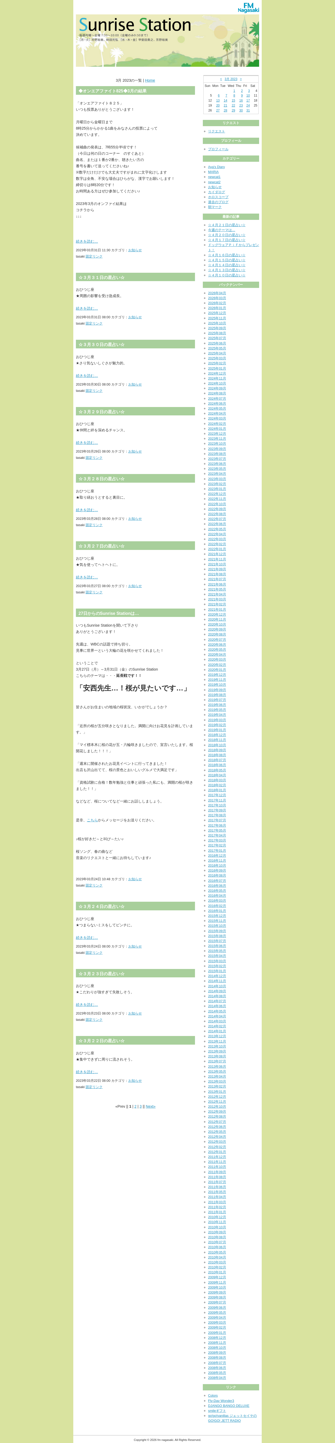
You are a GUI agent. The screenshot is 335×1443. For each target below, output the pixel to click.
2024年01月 (217, 429)
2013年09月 (217, 1051)
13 (218, 100)
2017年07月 (217, 820)
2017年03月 (217, 840)
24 (248, 105)
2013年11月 (217, 1041)
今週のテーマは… (221, 230)
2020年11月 (217, 619)
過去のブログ (218, 202)
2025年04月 (217, 353)
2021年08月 (217, 574)
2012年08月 (217, 1116)
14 (225, 100)
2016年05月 (217, 891)
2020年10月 (217, 624)
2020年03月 (217, 659)
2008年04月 (217, 1378)
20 (218, 105)
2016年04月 (217, 896)
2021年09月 (217, 569)
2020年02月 (217, 665)
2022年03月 (217, 539)
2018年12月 (217, 735)
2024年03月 (217, 418)
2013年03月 (217, 1081)
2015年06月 (217, 946)
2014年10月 (217, 986)
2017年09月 (217, 810)
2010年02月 (217, 1267)
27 (218, 110)
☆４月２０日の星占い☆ (226, 235)
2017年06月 (217, 825)
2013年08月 (217, 1056)
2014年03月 (217, 1021)
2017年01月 (217, 851)
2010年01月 (217, 1272)
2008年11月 (217, 1343)
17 (248, 100)
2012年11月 (217, 1102)
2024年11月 (217, 378)
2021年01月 (217, 609)
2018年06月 (217, 765)
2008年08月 (217, 1358)
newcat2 (214, 182)
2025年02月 (217, 363)
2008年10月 (217, 1348)
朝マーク (215, 207)
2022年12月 (217, 494)
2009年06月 (217, 1308)
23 (241, 105)
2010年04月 (217, 1257)
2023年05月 (217, 469)
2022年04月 (217, 534)
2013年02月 (217, 1086)
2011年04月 (217, 1197)
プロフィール (218, 149)
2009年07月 (217, 1302)
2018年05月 (217, 770)
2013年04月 (217, 1076)
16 (241, 100)
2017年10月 (217, 805)
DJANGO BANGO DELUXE (228, 1406)
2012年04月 (217, 1137)
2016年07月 (217, 881)
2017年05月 (217, 830)
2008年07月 (217, 1363)
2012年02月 (217, 1147)
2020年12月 (217, 614)
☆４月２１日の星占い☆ (226, 225)
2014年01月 (217, 1031)
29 (233, 110)
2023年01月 (217, 489)
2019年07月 (217, 700)
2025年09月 (217, 328)
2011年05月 (217, 1192)
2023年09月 (217, 449)
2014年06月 (217, 1006)
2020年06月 (217, 645)
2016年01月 (217, 911)
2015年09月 (217, 931)
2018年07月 (217, 760)
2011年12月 (217, 1157)
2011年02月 (217, 1207)
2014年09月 (217, 991)
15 (233, 100)
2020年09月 (217, 629)
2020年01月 (217, 670)
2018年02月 (217, 785)
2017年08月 (217, 815)
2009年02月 (217, 1327)
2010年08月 (217, 1237)
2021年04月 (217, 594)
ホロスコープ (218, 197)
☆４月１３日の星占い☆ (226, 270)
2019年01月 (217, 730)
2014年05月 (217, 1011)
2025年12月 (217, 313)
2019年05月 (217, 710)
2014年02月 (217, 1026)
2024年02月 (217, 424)
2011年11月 (217, 1162)
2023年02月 (217, 484)
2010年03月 (217, 1262)
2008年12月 (217, 1338)
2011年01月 (217, 1212)
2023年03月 (217, 479)
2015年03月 (217, 961)
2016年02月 (217, 906)
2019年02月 (217, 725)
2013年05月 (217, 1071)
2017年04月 (217, 835)
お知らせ (135, 250)
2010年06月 (217, 1247)
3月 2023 (231, 79)
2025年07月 (217, 338)
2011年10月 (217, 1167)
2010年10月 (217, 1227)
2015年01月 (217, 971)
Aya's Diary (216, 167)
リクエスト (216, 131)
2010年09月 (217, 1232)
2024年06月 (217, 403)
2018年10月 (217, 745)
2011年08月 (217, 1177)
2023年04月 (217, 474)
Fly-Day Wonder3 (221, 1401)
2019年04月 (217, 715)
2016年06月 (217, 886)
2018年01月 (217, 790)
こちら (92, 820)
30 (241, 110)
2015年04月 (217, 956)
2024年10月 (217, 383)
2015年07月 (217, 941)
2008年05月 (217, 1373)
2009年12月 (217, 1277)
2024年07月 (217, 398)
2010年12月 (217, 1217)
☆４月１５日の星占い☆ (226, 260)
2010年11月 (217, 1222)
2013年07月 (217, 1061)
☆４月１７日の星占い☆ (226, 240)
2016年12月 (217, 855)
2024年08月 (217, 393)
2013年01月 (217, 1092)
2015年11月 (217, 921)
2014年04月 (217, 1016)
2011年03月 (217, 1202)
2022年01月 (217, 549)
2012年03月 (217, 1142)
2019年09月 (217, 690)
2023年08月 (217, 454)
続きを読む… (87, 241)
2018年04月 (217, 775)
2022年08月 (217, 514)
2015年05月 (217, 951)
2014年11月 (217, 981)
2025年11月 (217, 318)
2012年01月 (217, 1152)
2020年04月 (217, 654)
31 (248, 110)
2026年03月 (217, 298)
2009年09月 (217, 1292)
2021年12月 (217, 554)
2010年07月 (217, 1242)
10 (248, 95)
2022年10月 (217, 504)
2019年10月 (217, 685)
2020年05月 (217, 649)
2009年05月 (217, 1312)
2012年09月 (217, 1111)
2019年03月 (217, 720)
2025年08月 (217, 333)
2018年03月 (217, 780)
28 (225, 110)
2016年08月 (217, 875)
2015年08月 (217, 936)
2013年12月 (217, 1036)
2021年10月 (217, 564)
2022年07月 (217, 519)
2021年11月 (217, 559)
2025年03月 (217, 358)
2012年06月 (217, 1127)
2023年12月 (217, 434)
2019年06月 (217, 705)
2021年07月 (217, 579)
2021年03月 (217, 599)
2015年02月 (217, 966)
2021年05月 (217, 589)
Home (150, 80)
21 (225, 105)
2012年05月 (217, 1132)
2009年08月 (217, 1297)
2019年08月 (217, 695)
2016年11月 (217, 860)
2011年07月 (217, 1182)
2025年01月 (217, 368)
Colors (213, 1395)
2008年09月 (217, 1353)
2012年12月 (217, 1097)
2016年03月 (217, 900)
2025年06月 (217, 343)
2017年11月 (217, 800)
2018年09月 (217, 750)
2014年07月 (217, 1001)
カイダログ (216, 192)
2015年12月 (217, 916)
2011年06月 (217, 1187)
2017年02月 (217, 845)
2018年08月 (217, 755)
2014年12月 (217, 976)
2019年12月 (217, 675)
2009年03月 (217, 1322)
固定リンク (94, 256)
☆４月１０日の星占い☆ (226, 275)
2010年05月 (217, 1252)
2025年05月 (217, 348)
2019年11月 (217, 680)
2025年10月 (217, 323)
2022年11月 (217, 499)
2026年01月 (217, 308)
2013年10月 (217, 1046)
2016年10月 (217, 865)
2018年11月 (217, 740)
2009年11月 (217, 1282)
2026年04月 (217, 293)
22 (233, 105)
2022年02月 (217, 544)
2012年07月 (217, 1122)
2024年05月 (217, 408)
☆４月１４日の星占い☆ (226, 265)
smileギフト (217, 1411)
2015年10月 (217, 926)
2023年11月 (217, 439)
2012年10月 (217, 1106)
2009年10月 (217, 1287)
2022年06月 (217, 524)
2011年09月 (217, 1172)
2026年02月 (217, 303)
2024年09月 (217, 388)
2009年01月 (217, 1333)
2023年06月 (217, 464)
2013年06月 (217, 1066)
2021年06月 (217, 584)
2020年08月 (217, 634)
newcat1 (214, 177)
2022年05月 (217, 529)
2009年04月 (217, 1317)
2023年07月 (217, 459)
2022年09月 (217, 509)
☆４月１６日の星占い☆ (226, 255)
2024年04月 (217, 413)
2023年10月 (217, 443)
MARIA (213, 172)
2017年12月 (217, 795)
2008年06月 (217, 1368)
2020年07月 (217, 640)
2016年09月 (217, 870)
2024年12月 (217, 373)
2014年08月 (217, 996)
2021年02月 (217, 604)
